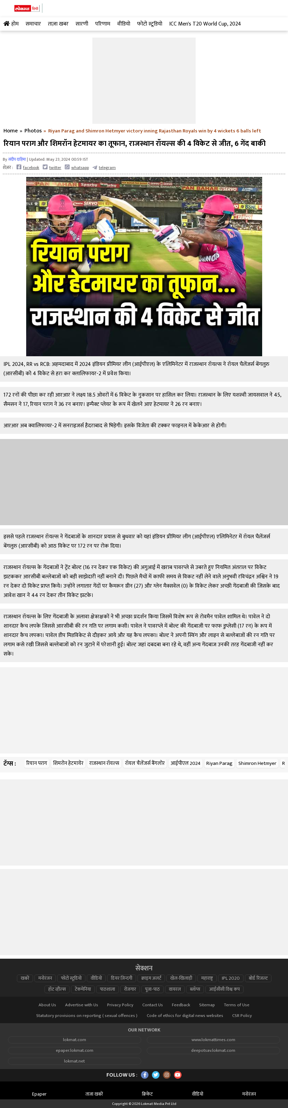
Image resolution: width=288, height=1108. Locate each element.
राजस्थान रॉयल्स (104, 763)
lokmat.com (74, 1040)
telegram (104, 167)
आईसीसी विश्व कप (224, 989)
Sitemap (207, 1005)
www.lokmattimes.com (213, 1040)
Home (10, 131)
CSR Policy (242, 1015)
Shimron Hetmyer (257, 763)
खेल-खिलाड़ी (181, 978)
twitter (52, 167)
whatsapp (77, 167)
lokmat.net (74, 1061)
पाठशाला (107, 989)
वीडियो (96, 978)
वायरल (175, 989)
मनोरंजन (45, 978)
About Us (47, 1005)
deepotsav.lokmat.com (213, 1050)
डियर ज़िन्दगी (121, 978)
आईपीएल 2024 (185, 763)
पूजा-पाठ (152, 989)
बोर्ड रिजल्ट (258, 978)
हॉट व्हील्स (57, 989)
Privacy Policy (120, 1005)
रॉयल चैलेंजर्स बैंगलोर (145, 763)
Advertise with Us (81, 1005)
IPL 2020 (231, 978)
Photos (33, 131)
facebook (28, 167)
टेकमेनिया (83, 989)
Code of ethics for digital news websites (185, 1015)
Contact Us (152, 1005)
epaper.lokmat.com (74, 1050)
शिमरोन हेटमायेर (68, 763)
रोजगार (130, 989)
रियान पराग (36, 763)
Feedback (181, 1005)
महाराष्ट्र (207, 978)
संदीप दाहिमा (17, 159)
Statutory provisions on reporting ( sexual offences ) (86, 1015)
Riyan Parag (219, 763)
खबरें (25, 978)
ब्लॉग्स (195, 989)
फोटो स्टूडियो (71, 978)
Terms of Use (236, 1005)
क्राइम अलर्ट (151, 978)
